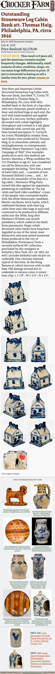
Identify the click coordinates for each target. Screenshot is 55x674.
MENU (52, 5)
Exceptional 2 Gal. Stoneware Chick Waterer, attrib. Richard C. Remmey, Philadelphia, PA (41, 622)
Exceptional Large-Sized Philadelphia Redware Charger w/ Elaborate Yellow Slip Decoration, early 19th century (17, 622)
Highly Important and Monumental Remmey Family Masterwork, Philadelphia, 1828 (38, 585)
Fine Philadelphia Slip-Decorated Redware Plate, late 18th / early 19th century (17, 549)
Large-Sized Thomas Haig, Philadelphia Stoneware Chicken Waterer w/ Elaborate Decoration (41, 660)
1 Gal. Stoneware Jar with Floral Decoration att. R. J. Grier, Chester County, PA (41, 638)
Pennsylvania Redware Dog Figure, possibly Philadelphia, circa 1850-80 (16, 511)
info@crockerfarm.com (32, 673)
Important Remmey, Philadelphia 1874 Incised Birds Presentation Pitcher (42, 549)
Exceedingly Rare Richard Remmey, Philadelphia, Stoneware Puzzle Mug (41, 513)
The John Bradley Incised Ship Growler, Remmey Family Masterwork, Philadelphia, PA (19, 585)
